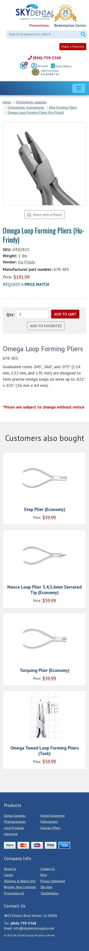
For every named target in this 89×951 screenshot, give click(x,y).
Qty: (10, 314)
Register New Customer (20, 887)
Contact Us (47, 869)
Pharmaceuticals (15, 822)
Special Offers (50, 828)
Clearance (11, 834)
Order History (61, 66)
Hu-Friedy (26, 262)
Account (39, 66)
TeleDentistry (49, 893)
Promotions (39, 25)
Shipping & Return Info (20, 881)
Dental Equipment (52, 816)
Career (8, 875)
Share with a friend (44, 214)
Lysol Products (14, 828)
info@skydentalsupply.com (34, 928)
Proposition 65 (14, 893)
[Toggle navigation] (78, 88)
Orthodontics (49, 822)
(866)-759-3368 (44, 57)
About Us (10, 869)
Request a (26, 284)
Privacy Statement (52, 881)
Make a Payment (72, 46)
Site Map (46, 887)
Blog (43, 875)
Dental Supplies (15, 816)
